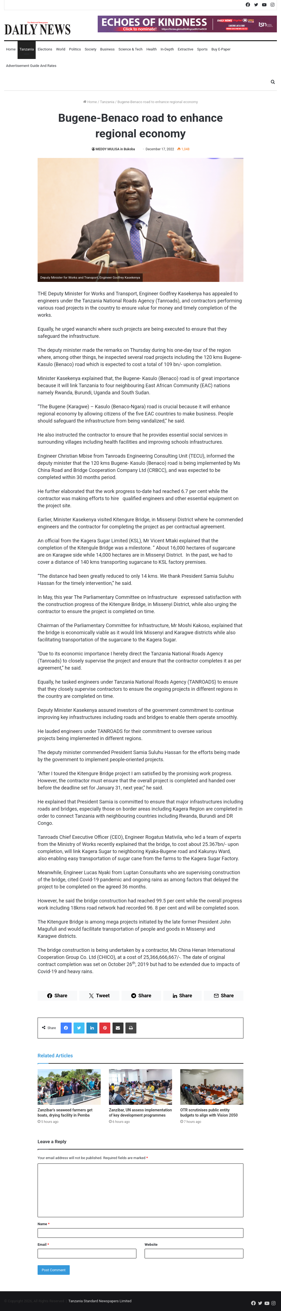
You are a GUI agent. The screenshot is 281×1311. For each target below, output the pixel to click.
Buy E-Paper (220, 49)
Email (43, 1244)
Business (107, 49)
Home (11, 49)
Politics (75, 49)
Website (151, 1244)
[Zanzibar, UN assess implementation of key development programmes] (140, 1087)
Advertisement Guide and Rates (31, 66)
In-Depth (167, 49)
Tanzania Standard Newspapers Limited (99, 1301)
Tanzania (26, 49)
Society (90, 49)
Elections (45, 49)
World (60, 49)
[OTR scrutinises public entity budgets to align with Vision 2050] (211, 1087)
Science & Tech (131, 49)
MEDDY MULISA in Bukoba (117, 149)
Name (44, 1224)
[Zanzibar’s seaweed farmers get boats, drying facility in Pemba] (69, 1087)
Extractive (185, 49)
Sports (202, 49)
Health (151, 49)
